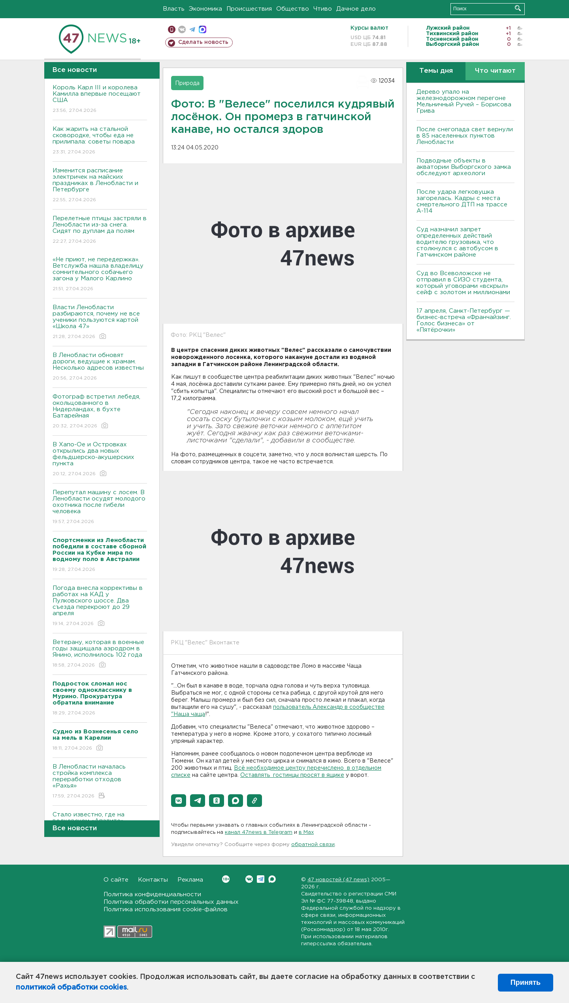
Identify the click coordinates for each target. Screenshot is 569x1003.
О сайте (116, 879)
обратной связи (313, 844)
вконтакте (182, 29)
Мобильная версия (171, 29)
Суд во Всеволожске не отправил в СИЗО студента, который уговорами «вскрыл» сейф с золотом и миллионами (463, 283)
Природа (187, 83)
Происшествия (249, 8)
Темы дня (436, 71)
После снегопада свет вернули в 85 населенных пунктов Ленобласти (464, 136)
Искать (518, 8)
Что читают (495, 71)
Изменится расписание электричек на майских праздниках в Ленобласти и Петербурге (100, 185)
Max (272, 879)
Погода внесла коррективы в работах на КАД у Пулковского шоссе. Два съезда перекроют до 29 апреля (100, 606)
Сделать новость (203, 42)
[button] (178, 800)
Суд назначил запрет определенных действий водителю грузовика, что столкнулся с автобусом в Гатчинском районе (457, 242)
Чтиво (322, 8)
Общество (292, 8)
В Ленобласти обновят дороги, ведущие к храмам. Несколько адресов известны (100, 367)
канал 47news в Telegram (258, 832)
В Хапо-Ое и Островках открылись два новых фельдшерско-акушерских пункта (100, 459)
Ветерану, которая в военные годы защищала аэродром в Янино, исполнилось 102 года (100, 654)
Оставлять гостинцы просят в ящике (292, 775)
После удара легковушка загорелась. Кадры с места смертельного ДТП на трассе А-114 (461, 201)
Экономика (205, 8)
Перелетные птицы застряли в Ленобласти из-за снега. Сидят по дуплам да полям (100, 230)
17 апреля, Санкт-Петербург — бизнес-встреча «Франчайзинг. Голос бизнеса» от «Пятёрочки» (463, 320)
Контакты (153, 879)
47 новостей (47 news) (338, 880)
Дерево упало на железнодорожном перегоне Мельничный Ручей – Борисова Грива (463, 101)
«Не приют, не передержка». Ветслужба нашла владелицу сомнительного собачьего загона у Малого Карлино (100, 274)
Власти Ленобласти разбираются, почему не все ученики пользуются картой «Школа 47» (100, 322)
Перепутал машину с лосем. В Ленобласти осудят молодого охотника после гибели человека (100, 507)
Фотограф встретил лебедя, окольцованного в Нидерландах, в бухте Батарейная (100, 411)
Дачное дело (356, 8)
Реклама (190, 879)
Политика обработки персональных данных (171, 902)
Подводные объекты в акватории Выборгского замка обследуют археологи (463, 167)
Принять (526, 982)
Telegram (260, 879)
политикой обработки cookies (71, 987)
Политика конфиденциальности (152, 894)
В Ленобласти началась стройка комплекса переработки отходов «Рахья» (100, 781)
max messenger (202, 29)
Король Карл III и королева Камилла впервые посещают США (100, 99)
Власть (174, 8)
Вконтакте (226, 879)
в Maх (306, 832)
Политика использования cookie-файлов (166, 909)
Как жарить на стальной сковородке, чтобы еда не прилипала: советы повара (100, 141)
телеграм (192, 29)
